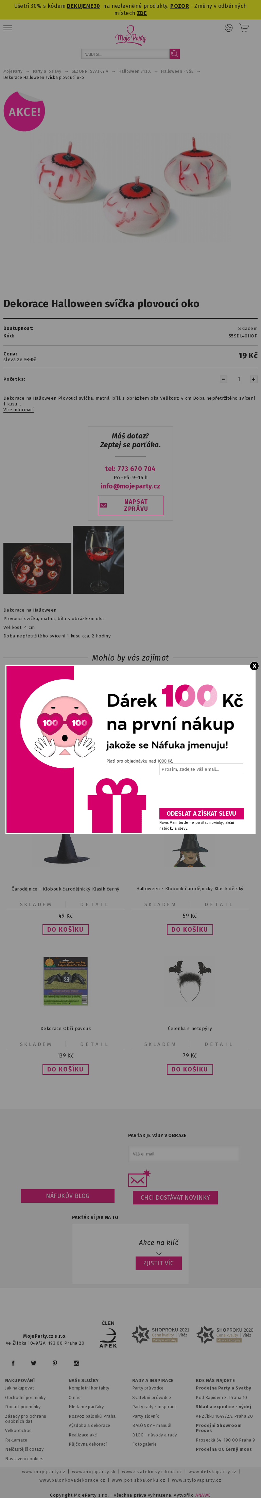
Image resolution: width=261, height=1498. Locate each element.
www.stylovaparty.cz (197, 1480)
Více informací (18, 410)
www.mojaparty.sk (94, 1471)
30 (97, 6)
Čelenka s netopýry (190, 1028)
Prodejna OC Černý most (223, 1449)
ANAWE (203, 1495)
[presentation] (201, 794)
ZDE (142, 13)
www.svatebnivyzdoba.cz (152, 1471)
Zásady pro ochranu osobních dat (25, 1419)
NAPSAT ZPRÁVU (136, 505)
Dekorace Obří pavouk (65, 1028)
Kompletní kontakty (89, 1388)
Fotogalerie (144, 1444)
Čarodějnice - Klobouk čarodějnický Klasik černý (65, 889)
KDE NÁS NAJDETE (215, 1380)
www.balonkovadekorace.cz (72, 1480)
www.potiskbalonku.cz (139, 1480)
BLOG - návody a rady (154, 1434)
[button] (65, 929)
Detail (95, 904)
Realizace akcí (83, 1434)
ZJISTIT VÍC (158, 1263)
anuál (166, 1425)
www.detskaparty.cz (213, 1471)
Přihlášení (229, 28)
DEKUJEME (80, 6)
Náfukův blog (68, 1196)
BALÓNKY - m (146, 1425)
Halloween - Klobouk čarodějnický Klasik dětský (190, 889)
